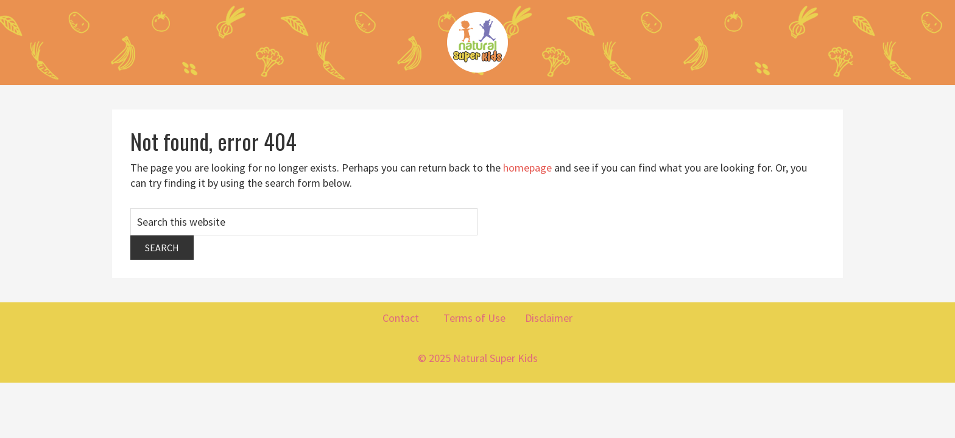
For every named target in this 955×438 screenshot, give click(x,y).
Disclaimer (549, 318)
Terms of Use (475, 318)
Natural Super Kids (477, 42)
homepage (527, 168)
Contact (401, 318)
